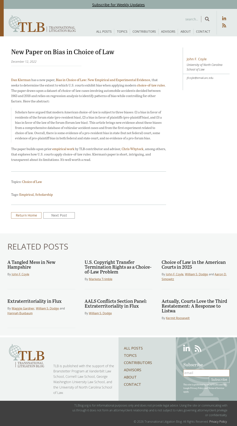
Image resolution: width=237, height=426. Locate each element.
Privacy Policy (197, 387)
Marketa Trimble (100, 279)
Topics (122, 32)
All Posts (104, 32)
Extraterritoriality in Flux (34, 301)
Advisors (168, 32)
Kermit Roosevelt (178, 318)
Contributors (144, 32)
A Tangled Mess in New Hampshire (31, 264)
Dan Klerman (21, 80)
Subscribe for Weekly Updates (118, 4)
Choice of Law (32, 181)
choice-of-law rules (151, 85)
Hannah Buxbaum (20, 313)
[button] (207, 19)
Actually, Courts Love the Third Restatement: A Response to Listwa (194, 306)
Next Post (59, 215)
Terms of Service (216, 387)
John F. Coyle (20, 274)
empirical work (63, 149)
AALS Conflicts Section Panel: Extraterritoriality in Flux (116, 303)
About (186, 32)
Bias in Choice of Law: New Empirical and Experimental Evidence (103, 80)
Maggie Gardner (23, 308)
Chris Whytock (132, 149)
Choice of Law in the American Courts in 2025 (194, 264)
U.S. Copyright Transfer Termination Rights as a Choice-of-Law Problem (118, 267)
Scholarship (44, 194)
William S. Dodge (196, 274)
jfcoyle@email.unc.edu (200, 78)
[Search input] (171, 19)
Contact (203, 32)
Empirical (26, 194)
